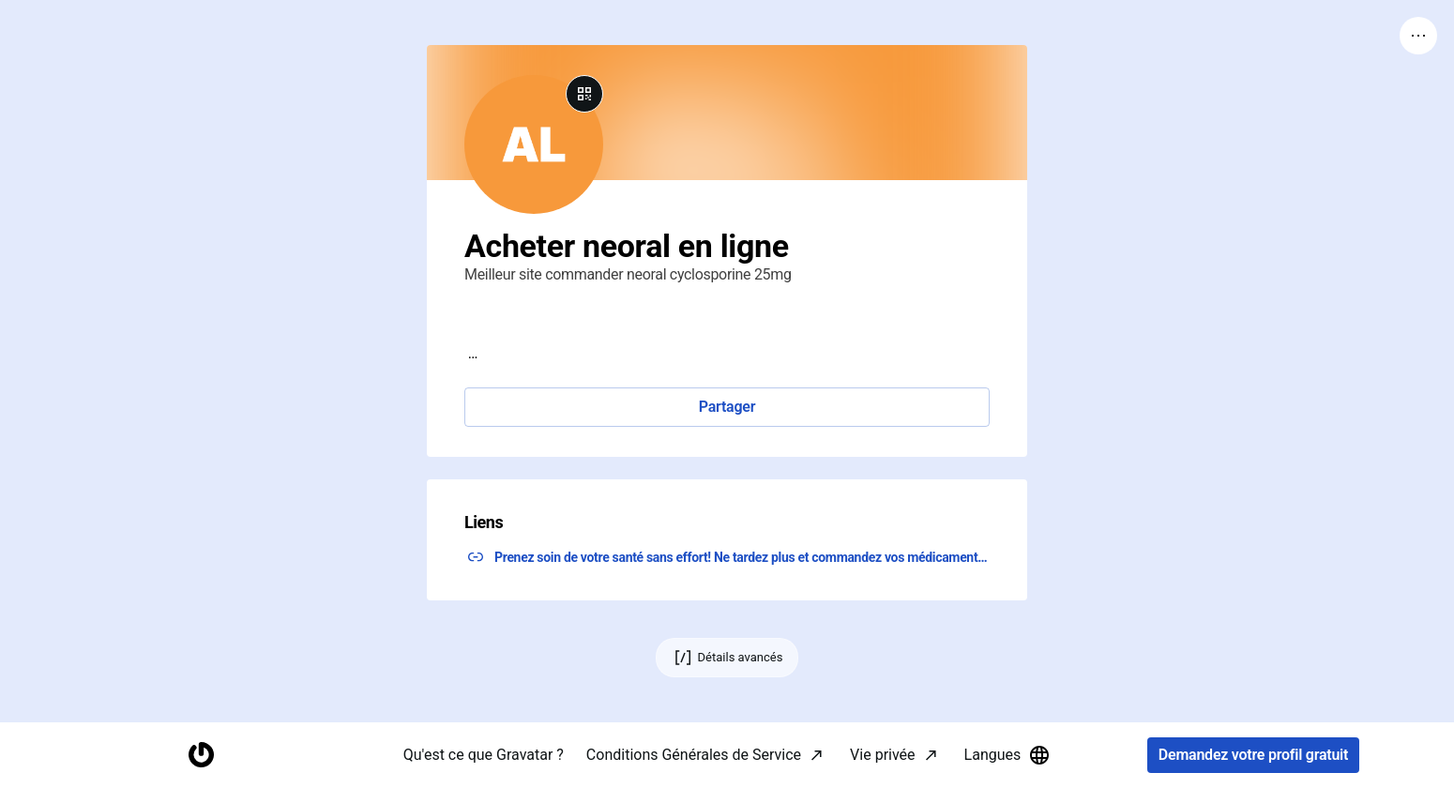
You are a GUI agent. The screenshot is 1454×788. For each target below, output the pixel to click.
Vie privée (882, 755)
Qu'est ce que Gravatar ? (483, 755)
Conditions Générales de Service (693, 755)
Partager (727, 407)
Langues (1008, 755)
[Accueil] (201, 755)
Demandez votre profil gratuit (1253, 756)
